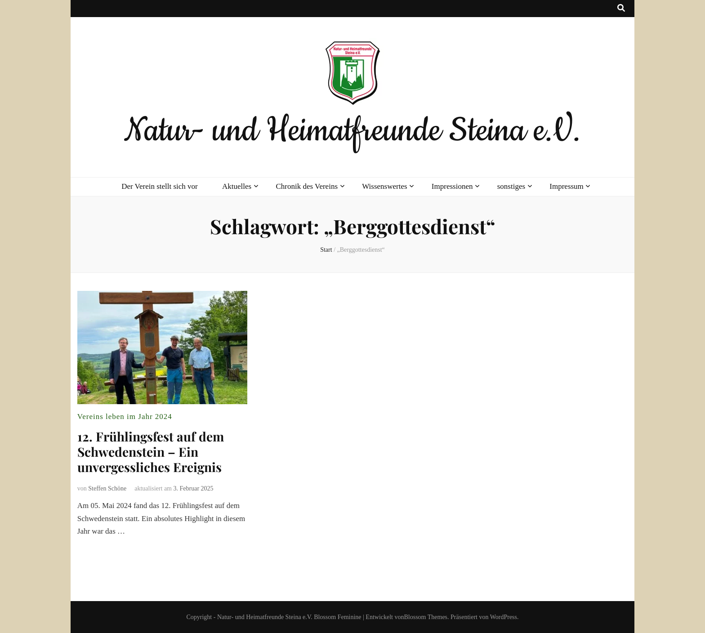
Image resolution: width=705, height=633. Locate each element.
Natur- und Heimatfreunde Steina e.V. (352, 130)
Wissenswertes (384, 186)
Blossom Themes (425, 617)
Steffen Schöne (107, 488)
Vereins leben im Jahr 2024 (124, 416)
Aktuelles (236, 186)
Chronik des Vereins (307, 186)
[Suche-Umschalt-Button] (621, 8)
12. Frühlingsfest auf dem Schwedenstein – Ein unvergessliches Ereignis (150, 451)
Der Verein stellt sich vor (159, 186)
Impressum (566, 186)
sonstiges (511, 186)
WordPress (503, 617)
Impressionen (452, 186)
